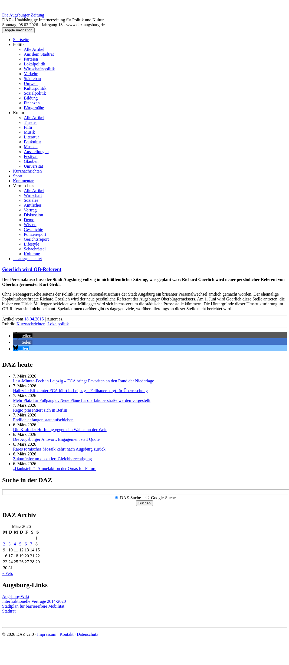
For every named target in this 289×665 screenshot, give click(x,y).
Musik (29, 132)
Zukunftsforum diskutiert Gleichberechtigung (52, 458)
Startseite (21, 39)
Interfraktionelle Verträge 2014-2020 (34, 601)
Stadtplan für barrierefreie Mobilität (33, 606)
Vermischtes (23, 185)
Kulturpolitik (35, 88)
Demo (29, 219)
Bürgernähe (34, 107)
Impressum (46, 634)
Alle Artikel (34, 49)
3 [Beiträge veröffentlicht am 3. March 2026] (9, 544)
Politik (19, 44)
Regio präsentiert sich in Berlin (40, 410)
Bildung (31, 98)
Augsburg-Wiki (15, 596)
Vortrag (30, 210)
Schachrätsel (35, 249)
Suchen (144, 503)
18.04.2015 (34, 319)
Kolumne (32, 254)
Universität (33, 166)
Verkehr (31, 73)
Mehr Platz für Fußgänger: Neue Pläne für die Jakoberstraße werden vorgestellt (81, 400)
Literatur (31, 137)
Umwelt (31, 83)
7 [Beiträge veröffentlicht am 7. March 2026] (31, 544)
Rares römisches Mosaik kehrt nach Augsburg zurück (59, 449)
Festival (31, 156)
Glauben (31, 161)
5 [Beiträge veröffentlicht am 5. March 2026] (20, 544)
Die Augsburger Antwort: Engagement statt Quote (56, 439)
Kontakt (67, 634)
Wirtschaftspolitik (39, 69)
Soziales (31, 200)
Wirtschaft (33, 195)
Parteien (31, 59)
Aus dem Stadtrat (39, 54)
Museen (31, 146)
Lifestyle (31, 244)
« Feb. (7, 573)
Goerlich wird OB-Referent (31, 269)
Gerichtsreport (36, 239)
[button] (22, 335)
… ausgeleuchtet (27, 258)
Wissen (30, 224)
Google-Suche (163, 497)
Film (28, 127)
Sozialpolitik (35, 93)
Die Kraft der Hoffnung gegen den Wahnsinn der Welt (60, 429)
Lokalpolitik (34, 64)
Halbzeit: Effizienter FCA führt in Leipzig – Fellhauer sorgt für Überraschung (80, 390)
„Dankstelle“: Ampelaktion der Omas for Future (54, 468)
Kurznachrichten (27, 171)
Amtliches (33, 205)
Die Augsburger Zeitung (23, 15)
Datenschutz (87, 634)
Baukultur (32, 142)
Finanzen (32, 103)
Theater (30, 122)
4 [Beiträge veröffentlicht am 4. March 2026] (15, 544)
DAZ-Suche (130, 497)
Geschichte (33, 229)
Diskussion (33, 215)
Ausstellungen (36, 151)
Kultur (18, 112)
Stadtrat (9, 611)
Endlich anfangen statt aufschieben (43, 420)
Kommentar (23, 180)
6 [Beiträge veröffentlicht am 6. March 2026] (26, 544)
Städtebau (32, 78)
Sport (17, 176)
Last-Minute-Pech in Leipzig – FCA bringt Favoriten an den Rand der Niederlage (83, 381)
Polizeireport (35, 234)
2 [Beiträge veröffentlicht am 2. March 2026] (4, 544)
